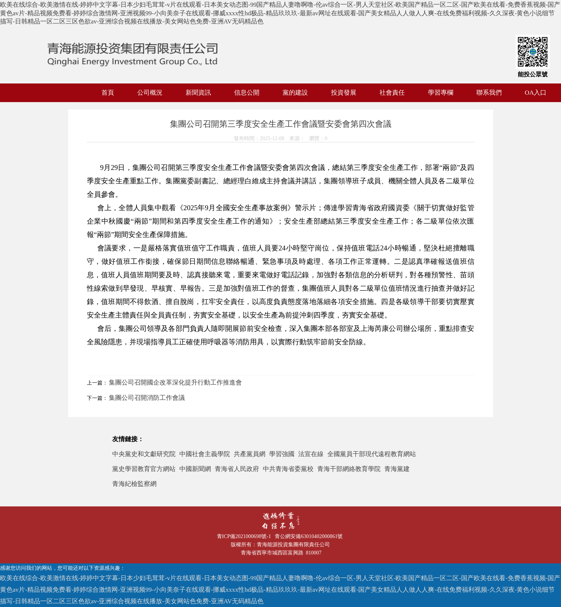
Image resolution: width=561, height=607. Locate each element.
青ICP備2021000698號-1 (245, 536)
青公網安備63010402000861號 (310, 536)
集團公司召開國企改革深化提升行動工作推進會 (175, 382)
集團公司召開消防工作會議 (147, 397)
